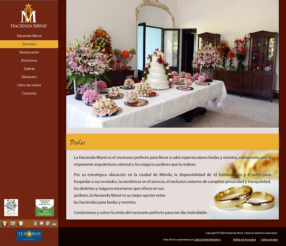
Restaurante (29, 52)
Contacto (29, 93)
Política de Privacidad (244, 239)
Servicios (29, 44)
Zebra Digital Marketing (207, 239)
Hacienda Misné (29, 36)
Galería (29, 69)
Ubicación (29, 77)
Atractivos (29, 61)
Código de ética (269, 239)
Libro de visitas (29, 85)
